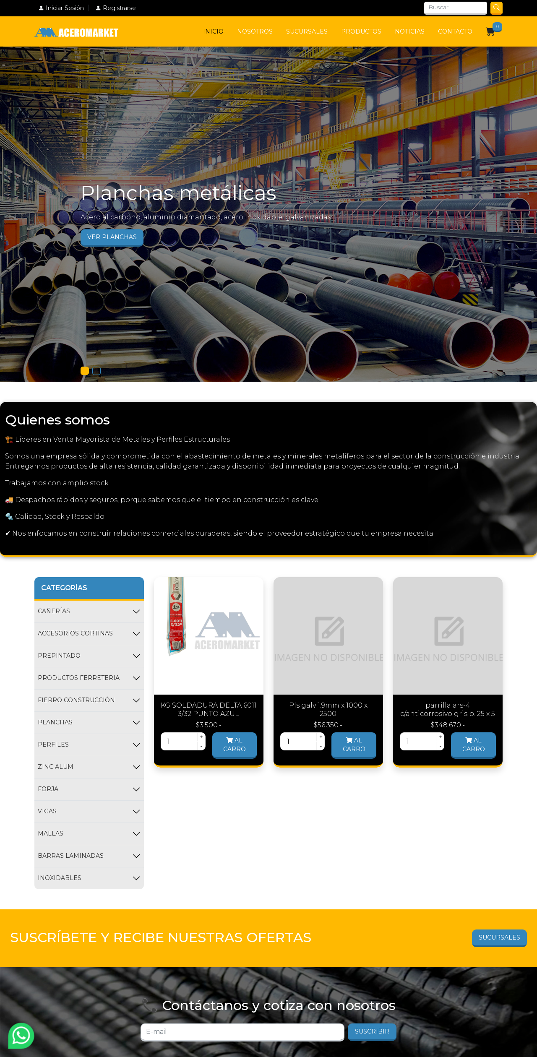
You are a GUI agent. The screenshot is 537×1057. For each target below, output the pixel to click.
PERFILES (53, 744)
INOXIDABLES (59, 878)
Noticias (410, 31)
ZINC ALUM (55, 767)
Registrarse (115, 8)
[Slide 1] (85, 371)
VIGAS (47, 811)
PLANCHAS (55, 722)
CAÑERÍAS (54, 611)
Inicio (213, 31)
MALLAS (50, 833)
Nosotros (255, 31)
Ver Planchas (112, 237)
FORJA (48, 789)
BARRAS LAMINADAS (71, 855)
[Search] (455, 8)
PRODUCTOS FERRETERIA (79, 678)
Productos (361, 31)
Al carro (234, 745)
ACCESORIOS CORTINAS (75, 633)
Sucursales (307, 31)
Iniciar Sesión (61, 8)
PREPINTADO (59, 655)
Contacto (455, 31)
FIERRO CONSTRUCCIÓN (76, 700)
